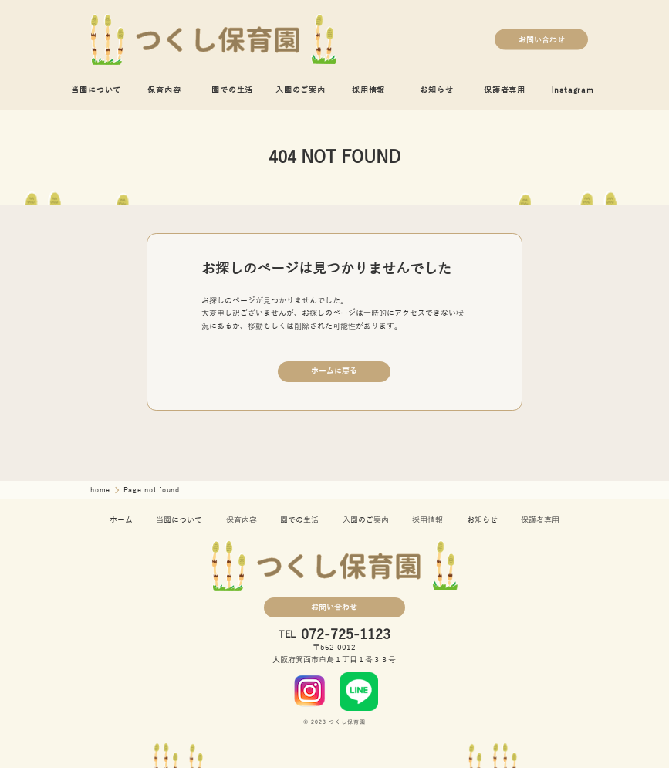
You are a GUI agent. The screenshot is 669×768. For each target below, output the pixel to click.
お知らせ (436, 90)
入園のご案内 (300, 90)
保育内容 (164, 90)
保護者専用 (504, 90)
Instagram (572, 90)
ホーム (121, 520)
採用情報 (368, 90)
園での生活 (232, 90)
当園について (96, 90)
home (101, 490)
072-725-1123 (345, 634)
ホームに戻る (334, 371)
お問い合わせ (542, 39)
